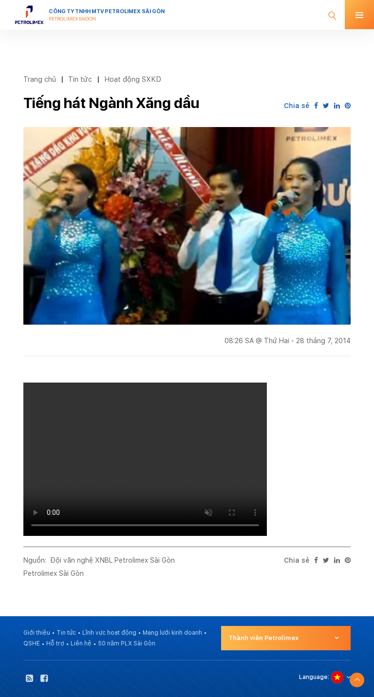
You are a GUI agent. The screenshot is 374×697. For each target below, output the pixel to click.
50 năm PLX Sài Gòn (126, 643)
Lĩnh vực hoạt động (109, 632)
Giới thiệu (36, 632)
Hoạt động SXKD (132, 79)
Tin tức (80, 79)
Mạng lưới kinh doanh (172, 632)
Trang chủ (39, 79)
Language (313, 677)
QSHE (31, 643)
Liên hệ (81, 643)
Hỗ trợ (55, 643)
